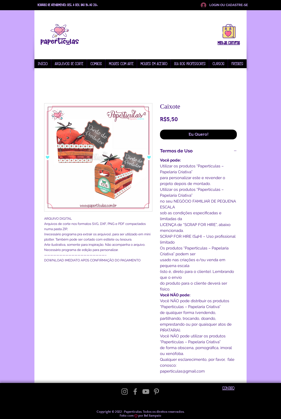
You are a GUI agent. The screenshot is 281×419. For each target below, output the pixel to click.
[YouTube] (146, 391)
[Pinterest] (156, 391)
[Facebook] (135, 391)
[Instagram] (124, 391)
